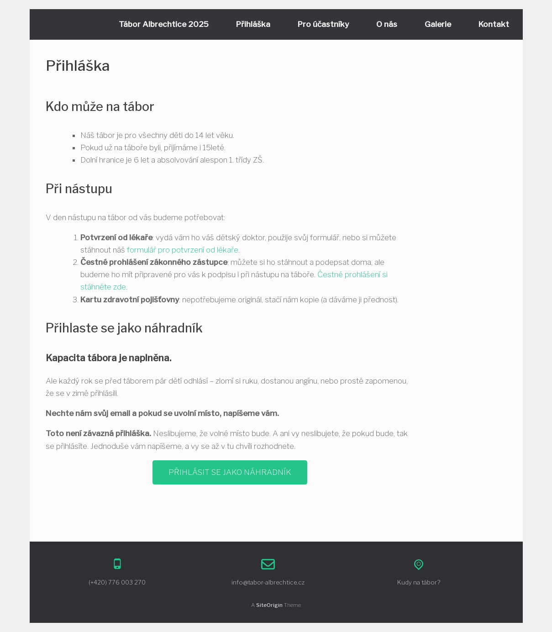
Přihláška (253, 24)
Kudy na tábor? (418, 582)
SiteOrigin (269, 605)
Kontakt (493, 24)
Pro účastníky (323, 24)
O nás (386, 24)
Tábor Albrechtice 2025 (164, 24)
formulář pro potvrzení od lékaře (182, 249)
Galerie (438, 24)
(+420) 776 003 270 (117, 582)
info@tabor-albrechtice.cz (268, 582)
